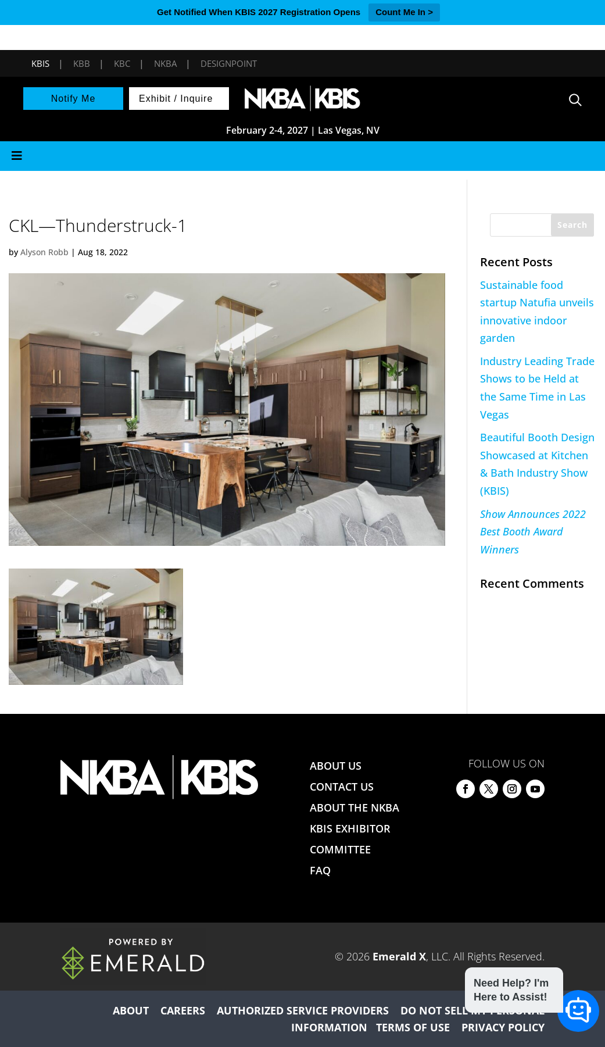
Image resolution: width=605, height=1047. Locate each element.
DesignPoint (229, 63)
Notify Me (73, 98)
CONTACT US (342, 787)
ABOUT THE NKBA (354, 807)
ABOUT (131, 1010)
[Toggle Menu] (302, 156)
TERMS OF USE (413, 1027)
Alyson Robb (44, 252)
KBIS (40, 63)
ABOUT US (335, 766)
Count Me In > (404, 12)
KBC (122, 63)
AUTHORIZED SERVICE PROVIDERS (303, 1010)
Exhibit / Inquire (176, 98)
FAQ (320, 870)
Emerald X (399, 956)
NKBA (165, 63)
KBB (81, 63)
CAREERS (182, 1010)
